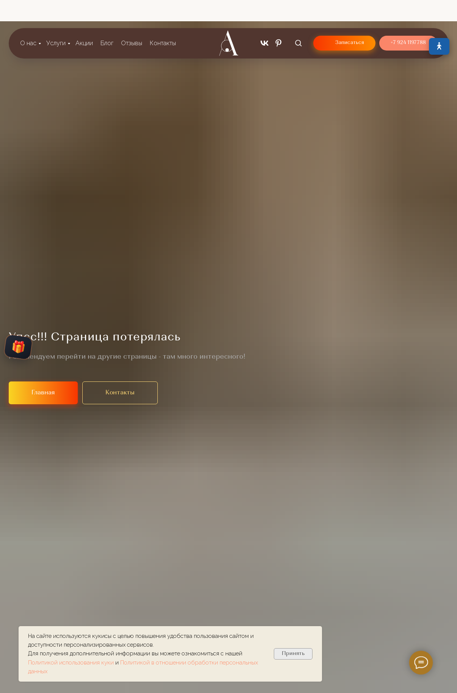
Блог (107, 18)
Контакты (163, 18)
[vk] (264, 19)
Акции (84, 18)
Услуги (56, 18)
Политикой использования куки (71, 662)
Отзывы (131, 18)
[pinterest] (278, 19)
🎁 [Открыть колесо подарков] (18, 347)
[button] (298, 18)
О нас (28, 18)
